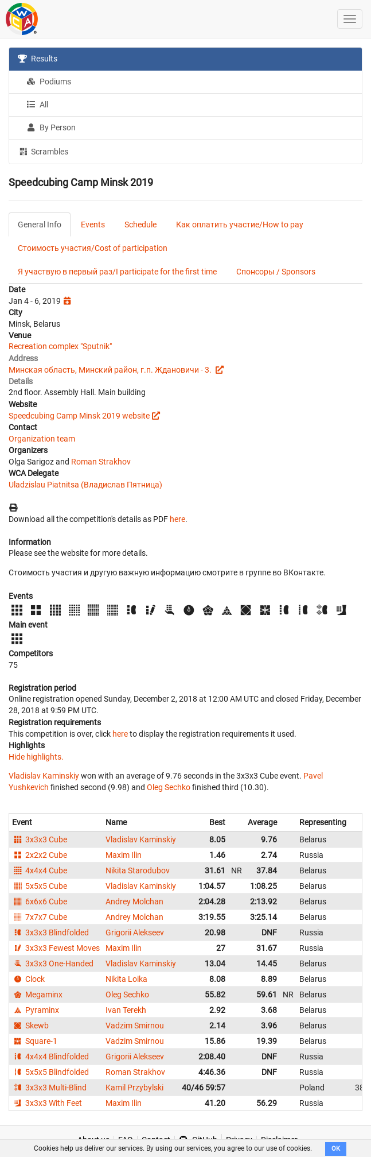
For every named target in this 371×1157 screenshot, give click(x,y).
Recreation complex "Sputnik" (60, 346)
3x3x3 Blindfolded (50, 932)
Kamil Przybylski (134, 1087)
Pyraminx (35, 1010)
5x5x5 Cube (39, 886)
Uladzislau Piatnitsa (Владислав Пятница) (85, 484)
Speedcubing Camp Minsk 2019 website (79, 415)
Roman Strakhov (101, 461)
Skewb (30, 1025)
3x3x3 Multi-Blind (49, 1087)
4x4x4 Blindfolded (50, 1056)
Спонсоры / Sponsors (275, 271)
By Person (51, 127)
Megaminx (37, 994)
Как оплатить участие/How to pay (239, 224)
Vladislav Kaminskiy (44, 775)
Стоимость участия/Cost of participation (92, 248)
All (37, 104)
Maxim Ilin (124, 855)
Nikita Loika (126, 979)
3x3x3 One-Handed (52, 963)
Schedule (140, 224)
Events (93, 224)
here (177, 519)
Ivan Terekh (126, 1010)
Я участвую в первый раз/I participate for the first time (117, 271)
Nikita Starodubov (138, 870)
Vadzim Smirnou (135, 1025)
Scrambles (43, 151)
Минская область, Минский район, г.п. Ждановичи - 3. (111, 369)
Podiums (48, 81)
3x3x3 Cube (39, 839)
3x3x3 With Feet (47, 1103)
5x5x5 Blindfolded (50, 1072)
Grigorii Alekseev (135, 932)
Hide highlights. (36, 756)
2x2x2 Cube (39, 855)
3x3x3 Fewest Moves (56, 948)
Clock (28, 979)
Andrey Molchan (134, 901)
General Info (39, 224)
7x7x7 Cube (39, 917)
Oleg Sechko (168, 787)
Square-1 (34, 1041)
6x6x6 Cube (39, 901)
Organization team (42, 438)
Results (37, 58)
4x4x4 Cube (39, 870)
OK (335, 1148)
